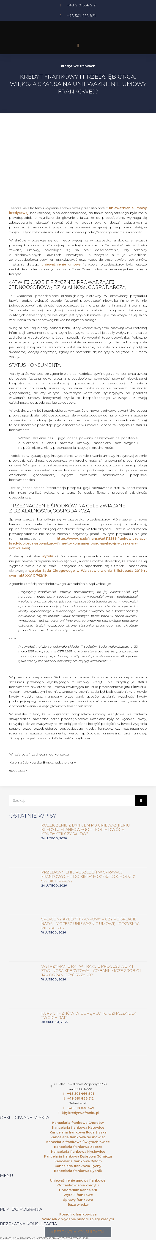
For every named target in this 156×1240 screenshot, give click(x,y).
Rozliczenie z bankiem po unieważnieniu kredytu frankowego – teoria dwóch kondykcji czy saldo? (85, 829)
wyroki (47, 556)
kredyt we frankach (78, 66)
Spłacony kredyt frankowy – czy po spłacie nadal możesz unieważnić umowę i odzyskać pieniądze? (90, 923)
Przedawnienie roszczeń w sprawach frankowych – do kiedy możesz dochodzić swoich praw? (88, 876)
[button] (78, 45)
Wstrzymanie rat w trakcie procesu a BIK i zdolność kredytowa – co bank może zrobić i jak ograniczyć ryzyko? (91, 970)
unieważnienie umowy (61, 264)
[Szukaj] (141, 800)
